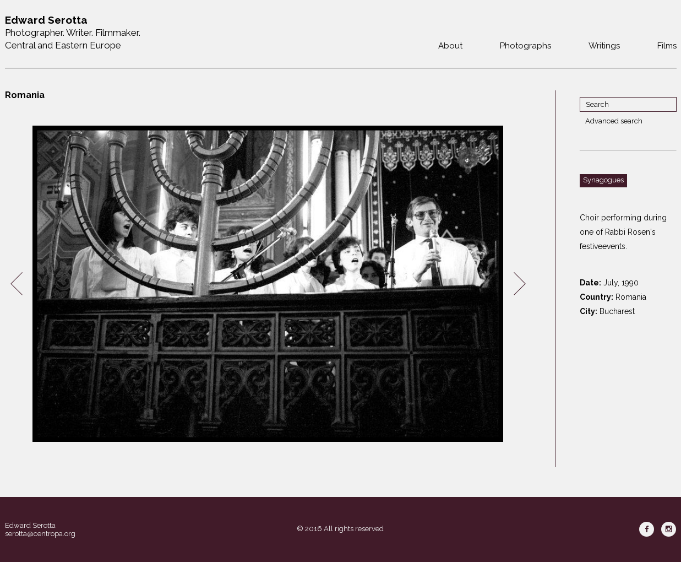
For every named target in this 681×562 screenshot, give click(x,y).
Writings (604, 46)
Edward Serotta (30, 525)
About (450, 46)
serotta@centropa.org (40, 533)
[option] (268, 284)
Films (667, 46)
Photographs (525, 46)
